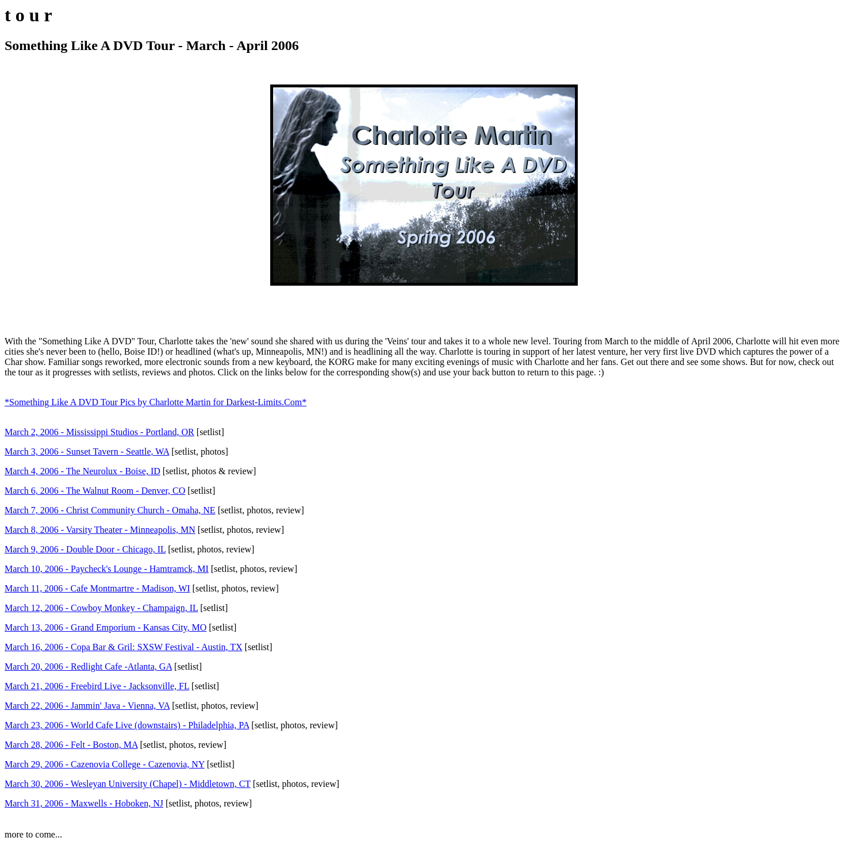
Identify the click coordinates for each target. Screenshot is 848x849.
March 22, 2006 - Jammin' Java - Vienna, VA (87, 705)
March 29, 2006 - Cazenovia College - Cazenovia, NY (105, 764)
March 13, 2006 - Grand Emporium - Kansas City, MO (105, 627)
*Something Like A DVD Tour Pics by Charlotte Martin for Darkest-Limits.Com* (155, 402)
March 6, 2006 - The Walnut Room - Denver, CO (95, 490)
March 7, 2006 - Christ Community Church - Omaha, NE (110, 510)
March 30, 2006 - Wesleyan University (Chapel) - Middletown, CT (128, 784)
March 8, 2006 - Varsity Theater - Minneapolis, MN (100, 530)
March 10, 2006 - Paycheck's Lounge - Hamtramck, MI (107, 569)
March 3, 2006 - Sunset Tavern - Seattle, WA (87, 451)
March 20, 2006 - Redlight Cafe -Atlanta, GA (88, 666)
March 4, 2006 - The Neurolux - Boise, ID (82, 471)
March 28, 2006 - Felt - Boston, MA (71, 745)
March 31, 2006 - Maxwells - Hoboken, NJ (84, 803)
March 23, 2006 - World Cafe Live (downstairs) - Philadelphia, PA (127, 725)
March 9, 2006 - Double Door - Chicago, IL (85, 549)
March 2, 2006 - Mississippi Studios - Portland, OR (99, 432)
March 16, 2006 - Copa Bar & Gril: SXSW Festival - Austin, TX (124, 647)
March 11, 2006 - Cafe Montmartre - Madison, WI (97, 588)
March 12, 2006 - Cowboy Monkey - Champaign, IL (101, 608)
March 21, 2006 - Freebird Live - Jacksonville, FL (97, 686)
